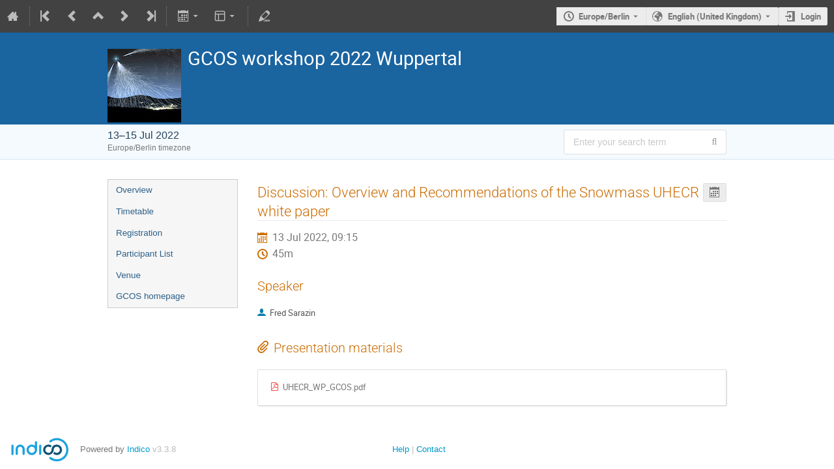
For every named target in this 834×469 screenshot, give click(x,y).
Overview (134, 190)
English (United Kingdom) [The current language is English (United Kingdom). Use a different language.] (715, 16)
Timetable (135, 211)
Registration (139, 233)
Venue (128, 275)
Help (400, 449)
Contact (431, 449)
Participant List (144, 254)
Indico (138, 449)
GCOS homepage (150, 296)
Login (811, 16)
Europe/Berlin (604, 16)
